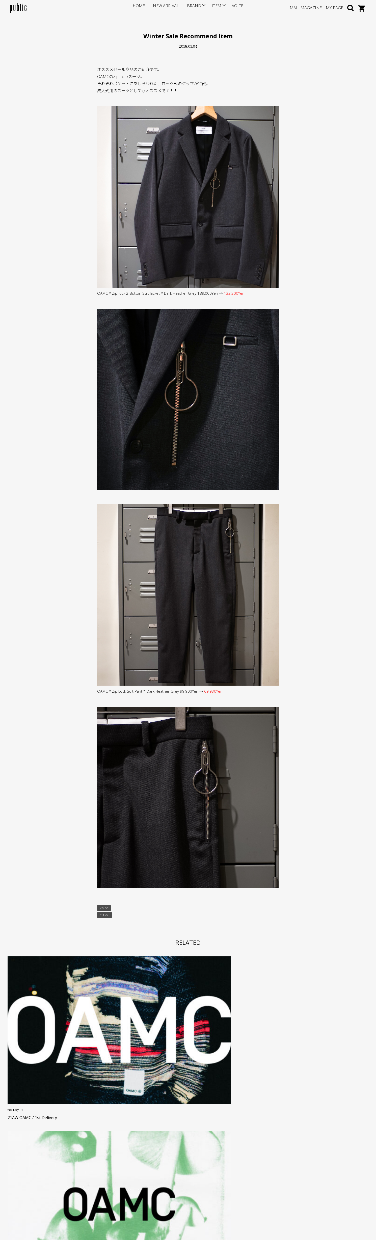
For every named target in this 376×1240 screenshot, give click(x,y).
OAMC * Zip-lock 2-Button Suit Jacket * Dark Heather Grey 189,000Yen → (174, 293)
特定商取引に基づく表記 (151, 1182)
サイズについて (144, 1151)
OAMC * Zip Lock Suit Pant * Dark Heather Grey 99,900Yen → (163, 691)
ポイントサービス (146, 1159)
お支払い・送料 (144, 1166)
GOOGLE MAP (31, 1188)
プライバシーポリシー (149, 1190)
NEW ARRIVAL (167, 8)
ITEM (212, 8)
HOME (144, 8)
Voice (104, 908)
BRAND (191, 8)
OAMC (105, 915)
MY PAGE (334, 8)
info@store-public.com (39, 1164)
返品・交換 (141, 1174)
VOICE (232, 8)
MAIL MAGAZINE (306, 8)
